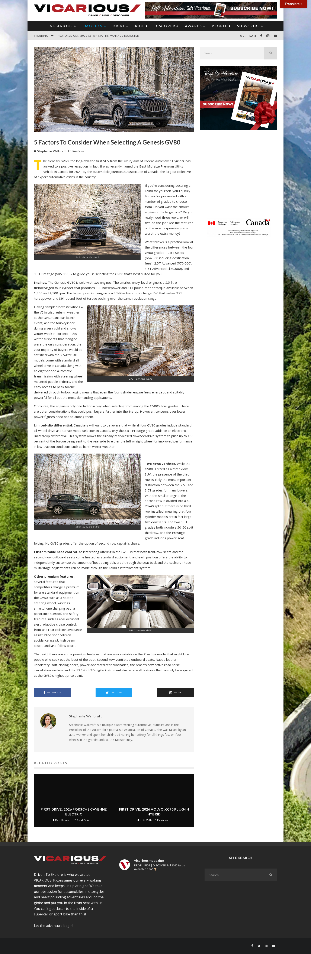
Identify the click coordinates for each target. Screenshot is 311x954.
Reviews (78, 151)
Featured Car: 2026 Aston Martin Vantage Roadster (98, 35)
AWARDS (193, 26)
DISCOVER (164, 26)
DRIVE (119, 26)
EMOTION (93, 26)
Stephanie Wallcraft (50, 151)
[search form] (232, 53)
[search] (270, 53)
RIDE (140, 26)
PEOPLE (219, 26)
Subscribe (248, 26)
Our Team (248, 35)
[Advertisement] (238, 177)
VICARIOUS (61, 26)
